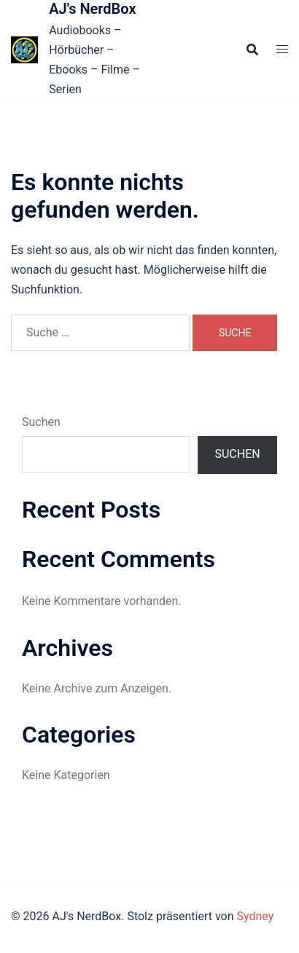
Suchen (41, 422)
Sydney (254, 916)
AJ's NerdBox (92, 8)
